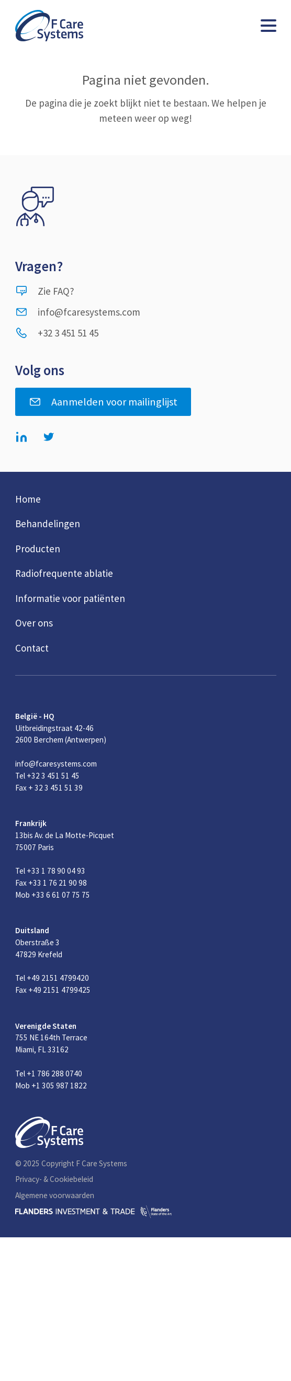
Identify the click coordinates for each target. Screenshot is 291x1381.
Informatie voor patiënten (70, 598)
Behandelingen (47, 523)
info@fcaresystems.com (77, 312)
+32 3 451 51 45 (56, 333)
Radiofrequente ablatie (64, 573)
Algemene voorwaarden (54, 1195)
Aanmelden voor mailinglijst (103, 402)
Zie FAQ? (44, 291)
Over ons (34, 623)
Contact (32, 648)
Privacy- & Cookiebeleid (54, 1179)
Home (28, 499)
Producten (37, 548)
